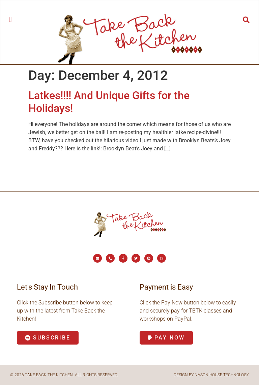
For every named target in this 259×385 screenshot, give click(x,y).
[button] (10, 19)
